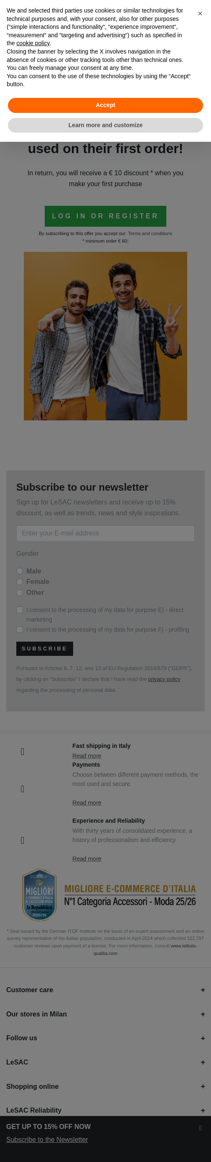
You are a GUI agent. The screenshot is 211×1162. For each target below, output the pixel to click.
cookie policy (32, 43)
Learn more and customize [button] (105, 125)
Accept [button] (105, 105)
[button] (200, 13)
